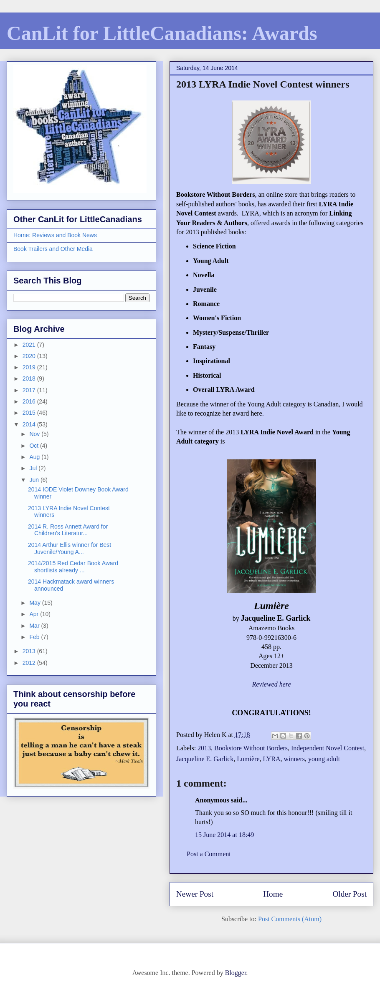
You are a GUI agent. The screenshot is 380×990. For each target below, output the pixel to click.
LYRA (271, 758)
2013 (204, 748)
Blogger (235, 972)
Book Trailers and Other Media (53, 249)
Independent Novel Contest (327, 748)
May (35, 602)
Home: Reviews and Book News (55, 235)
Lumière (248, 758)
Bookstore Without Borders (251, 748)
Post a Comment (209, 853)
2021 (30, 344)
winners (294, 758)
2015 (30, 412)
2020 (30, 356)
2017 (30, 390)
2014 (30, 424)
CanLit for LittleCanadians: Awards (162, 33)
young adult (324, 758)
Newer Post (194, 894)
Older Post (349, 894)
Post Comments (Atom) (290, 918)
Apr (34, 614)
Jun (34, 479)
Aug (35, 457)
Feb (35, 637)
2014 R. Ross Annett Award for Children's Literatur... (68, 530)
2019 (30, 367)
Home (273, 894)
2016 (30, 401)
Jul (33, 468)
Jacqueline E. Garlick (204, 758)
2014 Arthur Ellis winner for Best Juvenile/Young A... (69, 548)
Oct (34, 445)
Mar (35, 625)
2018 (30, 378)
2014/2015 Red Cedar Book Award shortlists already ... (73, 567)
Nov (35, 434)
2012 (30, 662)
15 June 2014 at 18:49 (224, 834)
